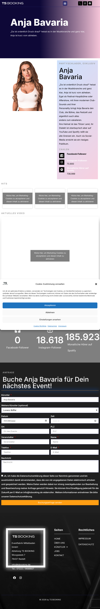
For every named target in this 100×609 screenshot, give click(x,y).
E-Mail (54, 447)
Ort (2, 426)
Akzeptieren (50, 305)
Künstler (5, 395)
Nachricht (6, 458)
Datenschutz (52, 326)
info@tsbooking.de (21, 564)
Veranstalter (7, 437)
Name (54, 437)
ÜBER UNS (59, 543)
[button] (96, 284)
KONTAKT (59, 555)
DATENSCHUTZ (86, 544)
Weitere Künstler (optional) (14, 405)
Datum (4, 416)
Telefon (5, 447)
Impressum (62, 326)
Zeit (52, 416)
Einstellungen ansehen (50, 319)
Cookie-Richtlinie (40, 326)
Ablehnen (50, 312)
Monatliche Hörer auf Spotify (78, 169)
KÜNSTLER (61, 547)
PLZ (52, 426)
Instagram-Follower (77, 160)
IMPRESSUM (85, 538)
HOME (57, 538)
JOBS (57, 551)
